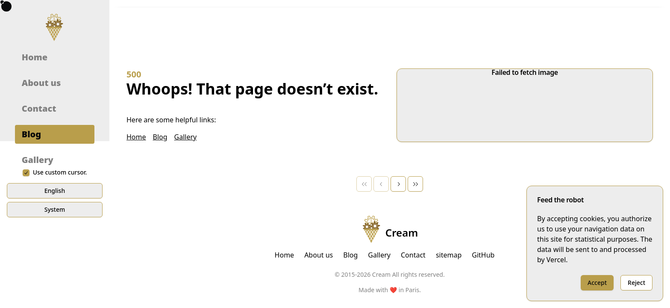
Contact (39, 147)
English (54, 268)
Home (34, 95)
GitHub (483, 255)
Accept (597, 282)
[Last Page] (415, 184)
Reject (636, 282)
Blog (31, 172)
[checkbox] (26, 249)
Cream (389, 229)
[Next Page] (398, 184)
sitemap (448, 255)
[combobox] (160, 20)
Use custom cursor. (60, 249)
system (54, 286)
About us (41, 121)
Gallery (37, 198)
